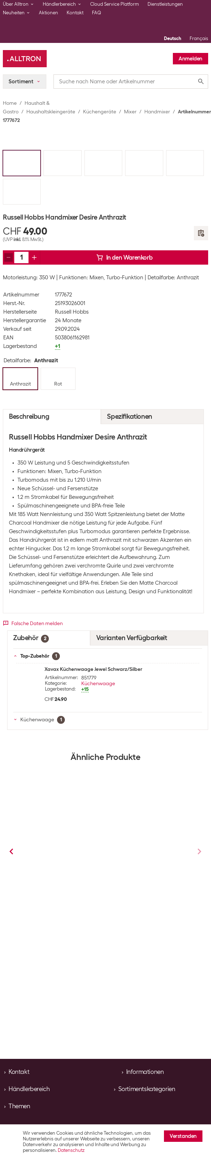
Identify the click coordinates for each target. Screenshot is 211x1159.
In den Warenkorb (124, 257)
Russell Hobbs (72, 312)
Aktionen (48, 12)
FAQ (96, 12)
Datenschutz (71, 1150)
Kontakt (75, 12)
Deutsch (172, 38)
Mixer (130, 111)
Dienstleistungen (165, 4)
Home (10, 103)
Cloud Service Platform (114, 4)
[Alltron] (25, 58)
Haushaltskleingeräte (50, 111)
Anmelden (190, 58)
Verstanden (183, 1136)
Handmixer (157, 111)
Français (199, 38)
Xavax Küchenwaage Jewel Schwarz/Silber (93, 669)
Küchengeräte (99, 111)
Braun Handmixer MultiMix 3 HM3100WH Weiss (147, 854)
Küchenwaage (98, 683)
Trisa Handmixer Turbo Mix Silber (59, 854)
